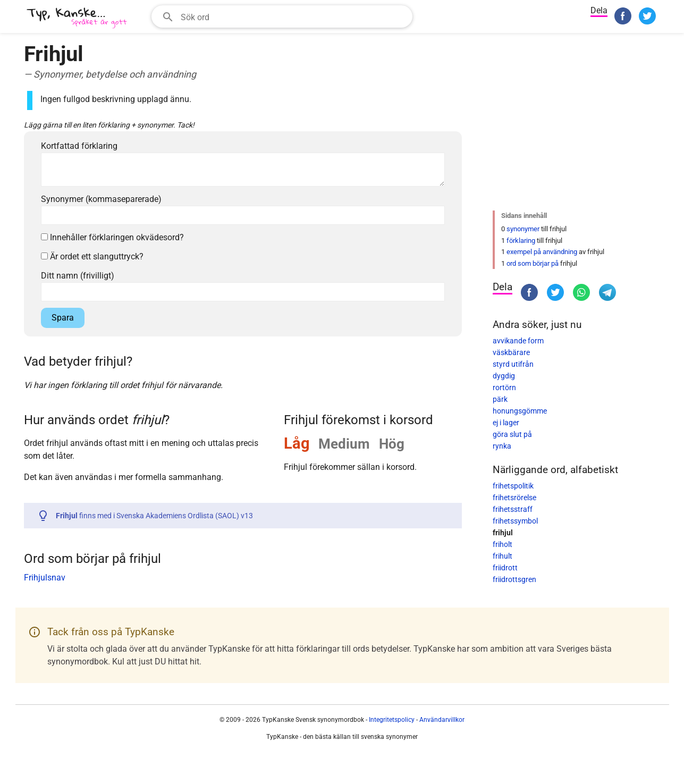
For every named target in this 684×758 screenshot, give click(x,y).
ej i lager (506, 422)
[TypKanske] (77, 17)
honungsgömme (520, 411)
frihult (502, 556)
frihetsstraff (513, 509)
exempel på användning (541, 252)
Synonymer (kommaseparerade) (101, 199)
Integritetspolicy (392, 719)
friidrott (505, 567)
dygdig (504, 376)
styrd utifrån (513, 364)
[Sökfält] (293, 16)
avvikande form (518, 340)
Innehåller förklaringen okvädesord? (112, 237)
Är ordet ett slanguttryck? (92, 256)
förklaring (520, 241)
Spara (63, 318)
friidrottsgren (514, 579)
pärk (500, 399)
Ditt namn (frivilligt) (77, 276)
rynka (502, 446)
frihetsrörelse (514, 497)
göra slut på (512, 434)
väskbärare (511, 352)
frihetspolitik (513, 486)
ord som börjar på (532, 263)
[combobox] (282, 16)
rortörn (504, 387)
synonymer (522, 229)
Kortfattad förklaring (79, 146)
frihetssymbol (515, 521)
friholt (502, 544)
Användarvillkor (442, 719)
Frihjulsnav (44, 577)
